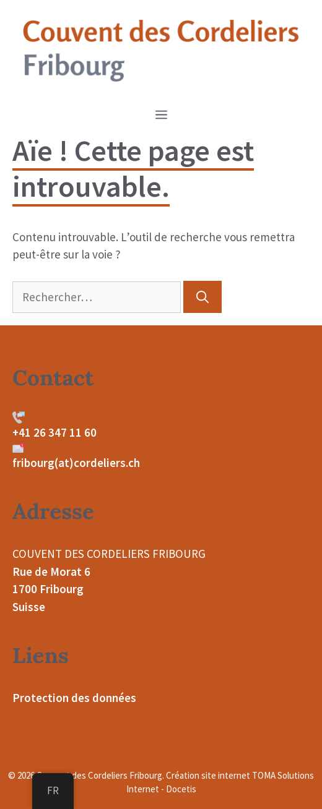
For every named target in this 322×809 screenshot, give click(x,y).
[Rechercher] (202, 297)
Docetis (181, 789)
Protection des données (74, 697)
